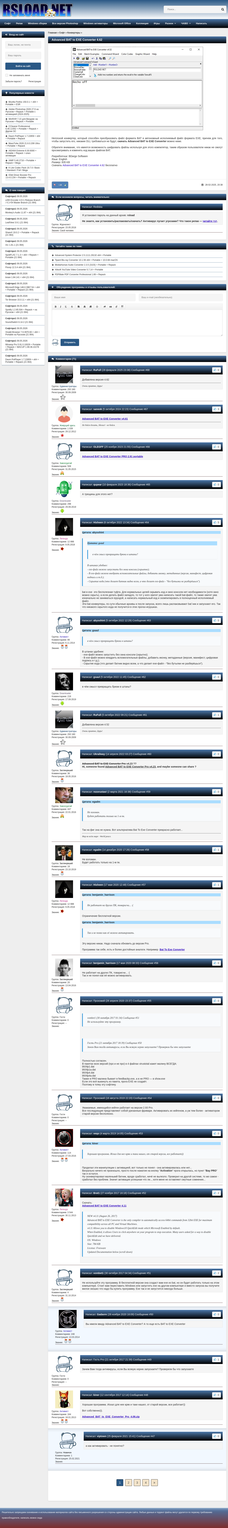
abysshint (99, 620)
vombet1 (98, 1273)
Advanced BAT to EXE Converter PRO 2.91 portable (112, 456)
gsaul (96, 677)
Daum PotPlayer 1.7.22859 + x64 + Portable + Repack (23, 137)
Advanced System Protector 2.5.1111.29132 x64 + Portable (83, 255)
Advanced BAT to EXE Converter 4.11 (104, 1205)
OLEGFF (98, 446)
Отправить (70, 342)
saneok (97, 409)
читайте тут (210, 221)
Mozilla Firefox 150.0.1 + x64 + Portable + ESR (22, 103)
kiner (96, 1395)
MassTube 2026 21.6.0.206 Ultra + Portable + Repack (23, 144)
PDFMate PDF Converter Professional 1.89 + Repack (80, 274)
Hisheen (98, 522)
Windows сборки (37, 23)
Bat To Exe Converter (172, 949)
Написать (201, 23)
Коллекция (142, 23)
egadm (97, 849)
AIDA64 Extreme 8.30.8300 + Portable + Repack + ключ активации (21, 153)
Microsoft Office (122, 23)
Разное (169, 23)
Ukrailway (99, 754)
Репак (19, 23)
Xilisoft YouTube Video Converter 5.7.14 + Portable (79, 269)
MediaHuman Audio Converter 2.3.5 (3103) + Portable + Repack (85, 265)
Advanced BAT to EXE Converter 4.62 (84, 165)
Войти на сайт (23, 66)
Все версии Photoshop (65, 23)
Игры (157, 23)
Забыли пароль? (13, 81)
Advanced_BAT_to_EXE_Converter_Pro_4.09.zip (111, 1416)
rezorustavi (100, 791)
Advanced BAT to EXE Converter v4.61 (105, 418)
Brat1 (96, 1193)
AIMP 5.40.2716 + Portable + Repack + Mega (21, 161)
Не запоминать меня (19, 75)
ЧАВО (184, 23)
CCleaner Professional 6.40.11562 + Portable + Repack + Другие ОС (22, 129)
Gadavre (102, 1314)
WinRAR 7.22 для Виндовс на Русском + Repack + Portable (22, 120)
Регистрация (34, 81)
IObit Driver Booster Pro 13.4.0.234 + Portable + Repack (21, 176)
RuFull (97, 370)
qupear (97, 484)
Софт (7, 23)
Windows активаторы (95, 23)
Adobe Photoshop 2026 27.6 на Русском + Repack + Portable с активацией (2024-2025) (22, 111)
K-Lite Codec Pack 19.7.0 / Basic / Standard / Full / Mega (23, 168)
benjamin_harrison (104, 963)
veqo (96, 1133)
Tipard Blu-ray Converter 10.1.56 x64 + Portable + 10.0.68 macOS (86, 260)
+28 (60, 185)
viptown (101, 1436)
